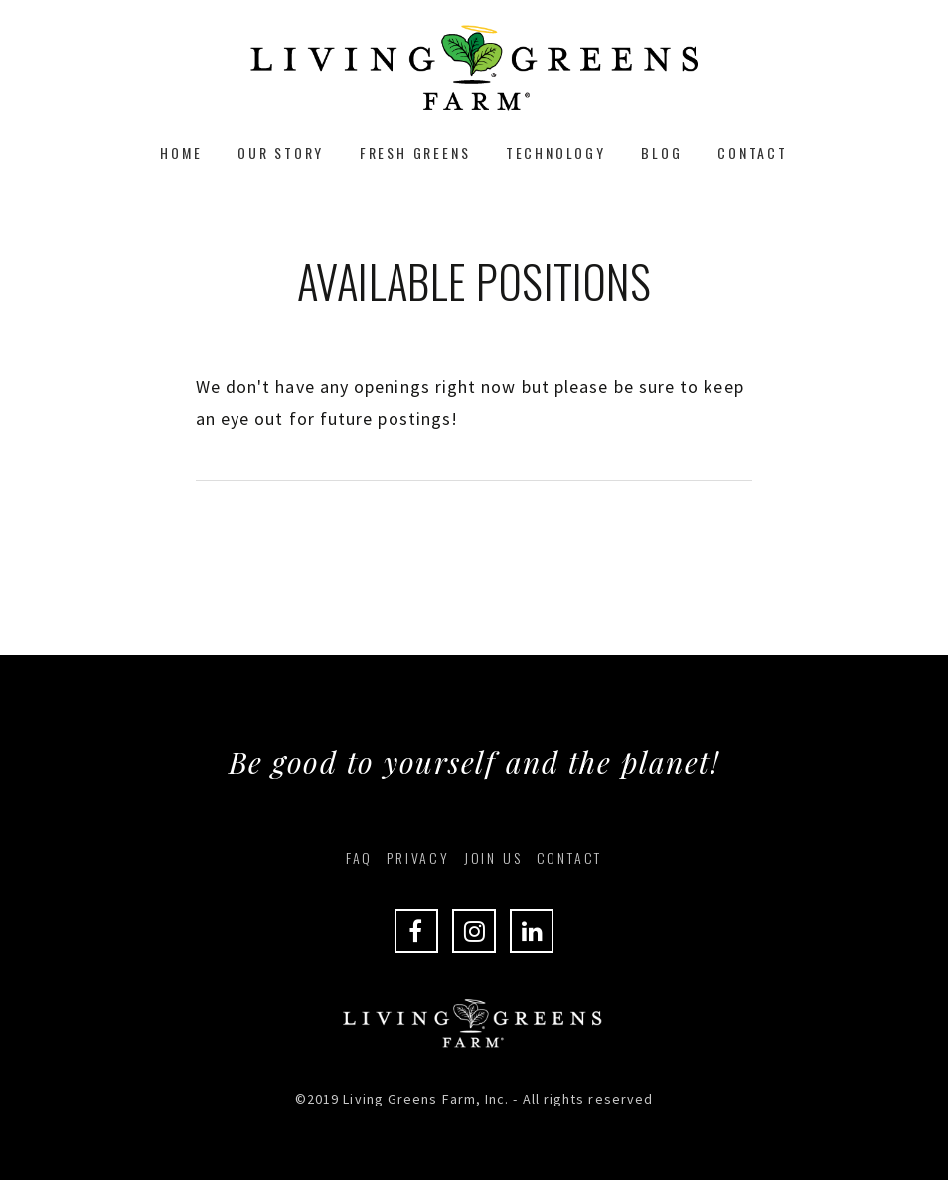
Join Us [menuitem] (493, 857)
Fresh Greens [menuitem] (415, 152)
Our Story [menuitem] (280, 152)
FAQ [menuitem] (359, 857)
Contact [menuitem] (752, 152)
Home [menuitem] (181, 152)
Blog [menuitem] (661, 152)
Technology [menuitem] (556, 152)
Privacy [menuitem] (418, 857)
